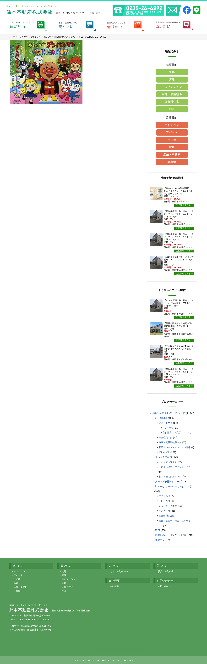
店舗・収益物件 (172, 93)
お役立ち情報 (162, 451)
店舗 (64, 582)
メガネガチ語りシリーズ (168, 480)
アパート (172, 131)
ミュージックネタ (168, 505)
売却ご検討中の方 (119, 570)
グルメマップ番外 (168, 461)
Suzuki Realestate (98, 660)
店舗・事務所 (172, 153)
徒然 (157, 529)
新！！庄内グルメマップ (171, 475)
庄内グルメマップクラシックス (175, 466)
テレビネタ (164, 500)
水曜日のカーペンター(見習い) (171, 534)
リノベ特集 (168, 427)
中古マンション (172, 86)
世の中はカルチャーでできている (173, 485)
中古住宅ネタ (165, 436)
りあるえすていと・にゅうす (168, 412)
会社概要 (114, 585)
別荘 (172, 108)
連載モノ (160, 539)
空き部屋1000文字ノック (175, 432)
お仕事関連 (161, 417)
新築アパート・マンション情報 (175, 446)
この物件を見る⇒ (184, 204)
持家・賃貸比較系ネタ (170, 441)
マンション (172, 124)
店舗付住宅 (172, 101)
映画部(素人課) (166, 515)
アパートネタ (165, 422)
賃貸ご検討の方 (166, 570)
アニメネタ (164, 495)
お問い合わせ (165, 585)
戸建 (172, 78)
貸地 (172, 146)
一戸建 (172, 139)
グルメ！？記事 (163, 456)
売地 (172, 71)
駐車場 (172, 161)
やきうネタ (164, 510)
